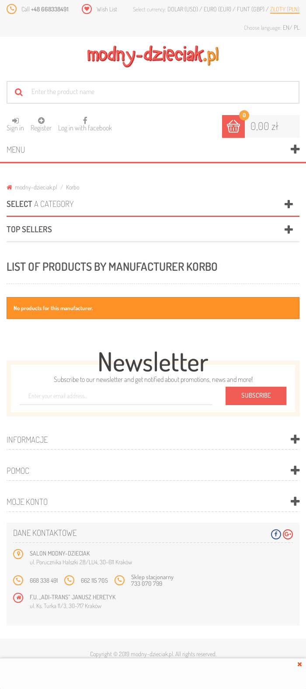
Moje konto (27, 501)
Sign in (15, 124)
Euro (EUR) (218, 9)
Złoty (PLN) (284, 9)
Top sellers (29, 229)
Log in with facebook (85, 121)
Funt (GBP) (251, 9)
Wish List (107, 9)
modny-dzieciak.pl (32, 187)
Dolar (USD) (183, 9)
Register (41, 124)
